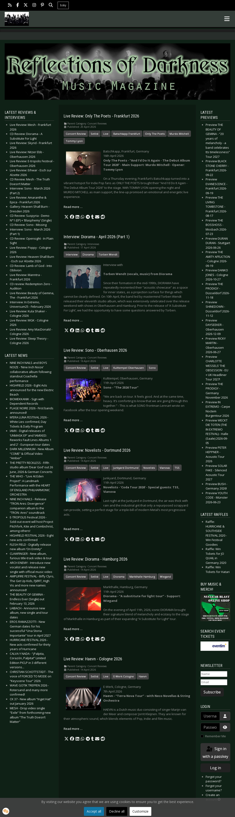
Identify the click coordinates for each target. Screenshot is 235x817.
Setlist (94, 133)
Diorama (88, 254)
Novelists (149, 467)
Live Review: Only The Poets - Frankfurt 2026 (101, 116)
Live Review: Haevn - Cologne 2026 (93, 659)
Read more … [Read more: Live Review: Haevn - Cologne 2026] (73, 729)
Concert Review (76, 133)
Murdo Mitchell (179, 133)
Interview (72, 254)
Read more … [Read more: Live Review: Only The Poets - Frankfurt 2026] (73, 207)
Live (105, 133)
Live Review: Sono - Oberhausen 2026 (95, 350)
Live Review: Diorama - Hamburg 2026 (96, 559)
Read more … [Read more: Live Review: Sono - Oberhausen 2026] (73, 420)
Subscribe (212, 692)
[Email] (213, 682)
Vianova (165, 467)
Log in (215, 767)
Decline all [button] (116, 811)
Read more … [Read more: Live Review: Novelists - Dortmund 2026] (73, 529)
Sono (152, 367)
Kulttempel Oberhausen (128, 367)
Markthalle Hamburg (142, 576)
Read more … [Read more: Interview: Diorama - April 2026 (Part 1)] (73, 320)
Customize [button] (140, 811)
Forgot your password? (214, 779)
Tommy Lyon (74, 141)
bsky (63, 5)
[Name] (213, 674)
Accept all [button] (94, 811)
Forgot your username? (214, 788)
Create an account (213, 797)
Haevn (143, 676)
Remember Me (215, 736)
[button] (66, 217)
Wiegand (165, 576)
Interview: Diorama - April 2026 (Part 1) (97, 236)
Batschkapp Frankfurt (126, 133)
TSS (177, 467)
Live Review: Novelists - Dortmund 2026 (97, 450)
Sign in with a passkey (215, 752)
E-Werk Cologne (123, 676)
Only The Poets (155, 133)
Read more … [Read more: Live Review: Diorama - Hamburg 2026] (73, 629)
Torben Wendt (108, 254)
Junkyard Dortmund (125, 467)
